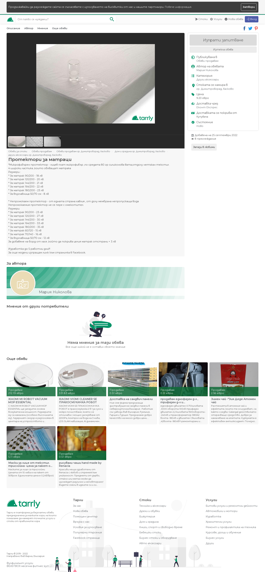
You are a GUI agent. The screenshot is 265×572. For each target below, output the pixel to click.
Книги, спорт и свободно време (160, 527)
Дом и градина (149, 521)
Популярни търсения (87, 532)
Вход (253, 19)
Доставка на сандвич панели (131, 399)
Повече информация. (178, 6)
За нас (77, 505)
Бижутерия (147, 516)
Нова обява (235, 19)
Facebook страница (86, 538)
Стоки (203, 19)
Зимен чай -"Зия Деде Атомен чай (233, 401)
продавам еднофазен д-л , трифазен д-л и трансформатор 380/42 (179, 401)
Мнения (42, 28)
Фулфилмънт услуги (20, 563)
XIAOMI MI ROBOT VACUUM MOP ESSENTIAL (27, 401)
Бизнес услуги (215, 538)
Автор (28, 28)
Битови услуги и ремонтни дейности (231, 505)
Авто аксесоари (150, 543)
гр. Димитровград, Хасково (215, 89)
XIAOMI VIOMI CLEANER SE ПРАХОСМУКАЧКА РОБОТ (78, 401)
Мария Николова (207, 70)
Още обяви (59, 28)
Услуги (218, 19)
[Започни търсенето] (111, 19)
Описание (13, 28)
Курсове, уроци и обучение (223, 532)
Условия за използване (87, 527)
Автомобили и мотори (221, 511)
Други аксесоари (207, 79)
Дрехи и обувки (149, 511)
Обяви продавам (207, 61)
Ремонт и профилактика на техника (231, 527)
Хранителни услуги (218, 521)
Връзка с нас (81, 521)
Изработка (213, 516)
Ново (199, 126)
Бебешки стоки (150, 532)
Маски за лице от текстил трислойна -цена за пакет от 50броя (30, 464)
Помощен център (85, 516)
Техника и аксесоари (152, 505)
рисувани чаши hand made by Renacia (80, 464)
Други (210, 543)
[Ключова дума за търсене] (65, 19)
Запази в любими (204, 147)
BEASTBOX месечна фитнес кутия (29, 566)
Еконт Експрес (206, 107)
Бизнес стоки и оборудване (158, 538)
